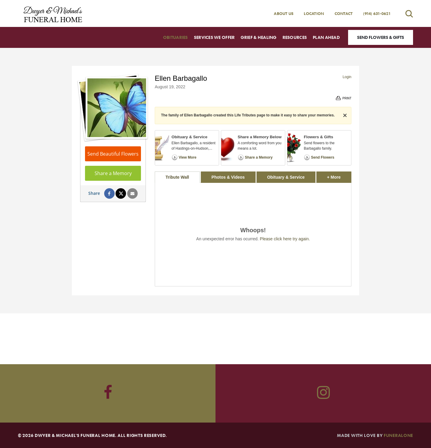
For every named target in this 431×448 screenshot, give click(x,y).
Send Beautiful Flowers (113, 154)
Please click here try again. (285, 238)
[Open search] (409, 13)
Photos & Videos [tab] (228, 177)
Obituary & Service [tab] (285, 177)
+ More (339, 175)
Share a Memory (113, 173)
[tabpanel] (253, 234)
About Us (283, 13)
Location (314, 13)
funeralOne (398, 435)
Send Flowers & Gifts (380, 37)
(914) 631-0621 (376, 13)
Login (347, 77)
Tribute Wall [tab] (177, 177)
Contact (344, 13)
